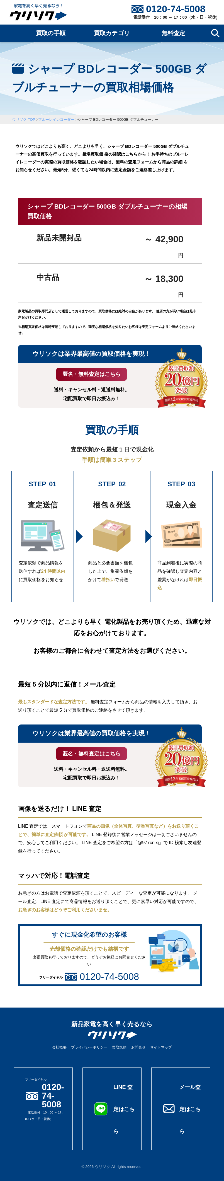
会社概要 (59, 1047)
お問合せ (138, 1047)
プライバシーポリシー (89, 1047)
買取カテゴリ (112, 33)
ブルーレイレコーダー (56, 119)
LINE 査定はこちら (123, 1109)
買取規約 (119, 1047)
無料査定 (173, 33)
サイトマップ (161, 1047)
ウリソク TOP (23, 119)
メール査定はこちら (190, 1109)
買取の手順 (50, 33)
